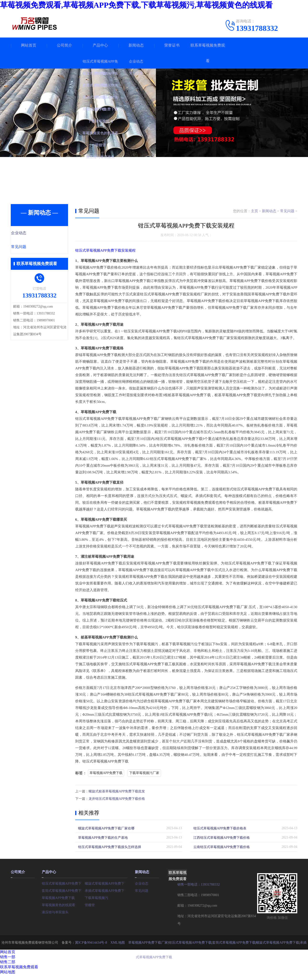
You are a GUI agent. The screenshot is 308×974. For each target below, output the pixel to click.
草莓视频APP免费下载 (106, 773)
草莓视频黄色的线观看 (58, 904)
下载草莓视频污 (96, 896)
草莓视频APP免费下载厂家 (146, 941)
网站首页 (28, 45)
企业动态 (29, 233)
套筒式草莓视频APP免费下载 (63, 889)
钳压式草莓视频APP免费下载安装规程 (105, 250)
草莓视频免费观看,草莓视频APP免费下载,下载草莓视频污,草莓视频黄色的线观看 (136, 5)
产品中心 (100, 45)
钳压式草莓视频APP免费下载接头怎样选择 (109, 846)
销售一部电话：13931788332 (198, 884)
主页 (254, 211)
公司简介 (64, 45)
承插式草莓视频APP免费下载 (106, 889)
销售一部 (7, 956)
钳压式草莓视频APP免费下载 (63, 882)
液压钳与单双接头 (55, 911)
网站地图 (7, 971)
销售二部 (7, 961)
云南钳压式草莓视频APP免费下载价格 (221, 846)
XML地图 (116, 941)
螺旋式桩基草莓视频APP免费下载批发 (117, 791)
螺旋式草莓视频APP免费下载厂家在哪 (106, 827)
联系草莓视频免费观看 (208, 53)
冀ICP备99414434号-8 (90, 941)
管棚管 (90, 904)
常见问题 (29, 247)
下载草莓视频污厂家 (144, 773)
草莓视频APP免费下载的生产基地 (103, 837)
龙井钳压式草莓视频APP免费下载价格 (117, 798)
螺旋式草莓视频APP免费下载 (106, 882)
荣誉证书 (172, 45)
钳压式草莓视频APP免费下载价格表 (219, 827)
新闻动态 (136, 45)
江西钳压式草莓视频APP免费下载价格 (221, 837)
